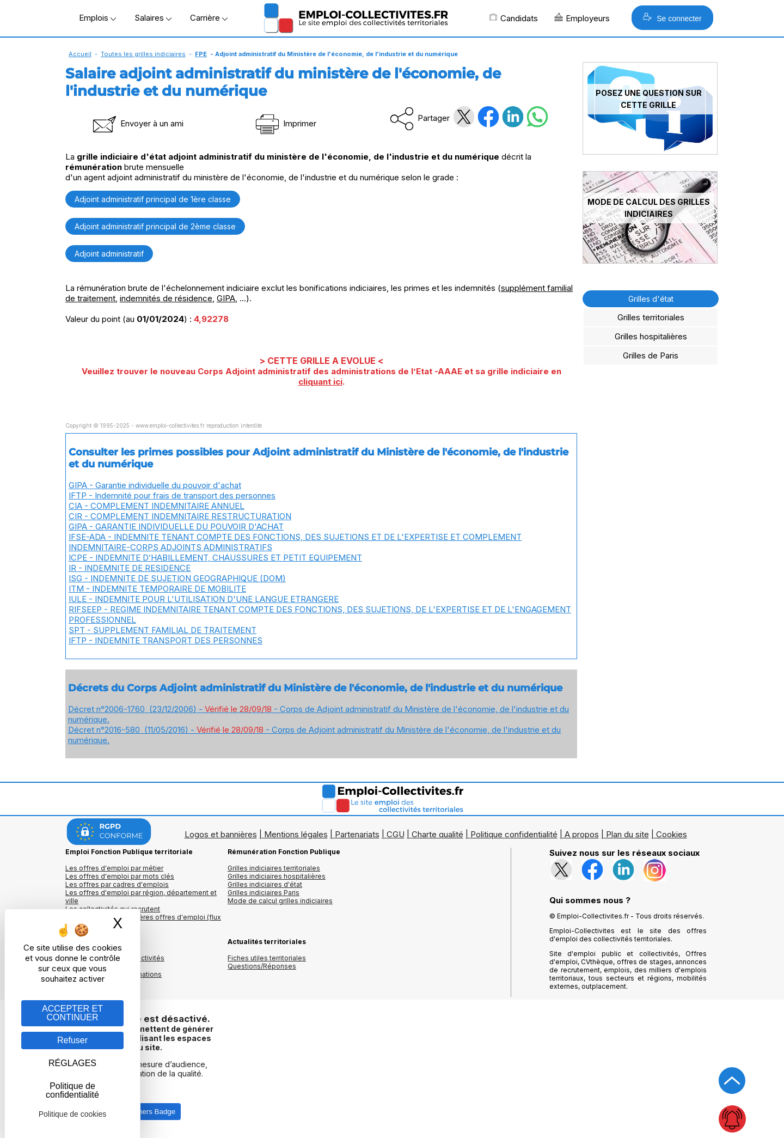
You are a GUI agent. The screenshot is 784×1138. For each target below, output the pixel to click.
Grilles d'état (650, 298)
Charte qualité (437, 834)
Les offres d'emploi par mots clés (119, 876)
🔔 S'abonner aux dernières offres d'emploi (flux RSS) (143, 921)
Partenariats (357, 834)
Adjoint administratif (109, 253)
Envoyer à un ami (137, 123)
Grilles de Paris (650, 355)
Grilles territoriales (650, 317)
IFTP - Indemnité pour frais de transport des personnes (172, 495)
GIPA (226, 298)
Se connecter (672, 18)
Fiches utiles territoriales (267, 958)
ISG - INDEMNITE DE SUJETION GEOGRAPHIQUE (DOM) (177, 578)
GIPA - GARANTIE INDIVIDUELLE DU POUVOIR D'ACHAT (176, 526)
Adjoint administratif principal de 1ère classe (153, 199)
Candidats (513, 18)
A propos (582, 834)
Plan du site (627, 834)
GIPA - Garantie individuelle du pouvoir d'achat (155, 485)
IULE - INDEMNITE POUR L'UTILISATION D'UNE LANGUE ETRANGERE (204, 599)
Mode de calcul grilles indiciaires (280, 901)
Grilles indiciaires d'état (265, 884)
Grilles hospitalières (651, 336)
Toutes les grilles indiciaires (143, 54)
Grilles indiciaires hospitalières (277, 876)
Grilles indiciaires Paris (263, 893)
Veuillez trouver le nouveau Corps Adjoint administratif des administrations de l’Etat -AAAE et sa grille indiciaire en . (321, 376)
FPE (201, 54)
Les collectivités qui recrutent (112, 909)
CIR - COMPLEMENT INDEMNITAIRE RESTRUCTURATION (180, 516)
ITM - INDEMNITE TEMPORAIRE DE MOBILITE (157, 588)
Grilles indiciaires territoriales (274, 868)
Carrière (209, 18)
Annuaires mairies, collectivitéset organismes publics (114, 962)
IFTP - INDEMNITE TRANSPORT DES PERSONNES (165, 640)
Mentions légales (296, 834)
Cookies (671, 834)
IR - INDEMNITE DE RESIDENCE (130, 568)
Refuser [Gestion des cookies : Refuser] (72, 1040)
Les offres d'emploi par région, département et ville (141, 897)
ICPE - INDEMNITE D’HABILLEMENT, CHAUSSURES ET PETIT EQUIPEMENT (215, 557)
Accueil (80, 54)
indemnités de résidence (166, 298)
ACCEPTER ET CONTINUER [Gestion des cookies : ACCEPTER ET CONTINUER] (72, 1013)
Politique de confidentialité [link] (72, 1090)
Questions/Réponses (262, 966)
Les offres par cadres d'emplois (117, 884)
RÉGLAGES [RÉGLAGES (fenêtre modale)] (72, 1063)
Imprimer (285, 123)
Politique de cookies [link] (73, 1114)
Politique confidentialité (514, 834)
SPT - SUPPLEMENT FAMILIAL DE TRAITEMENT (162, 630)
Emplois (97, 18)
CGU (396, 834)
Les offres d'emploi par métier (114, 868)
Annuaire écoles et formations (113, 974)
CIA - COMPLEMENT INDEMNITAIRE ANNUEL (156, 506)
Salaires (152, 18)
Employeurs (582, 18)
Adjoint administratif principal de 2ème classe (155, 226)
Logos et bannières (221, 834)
